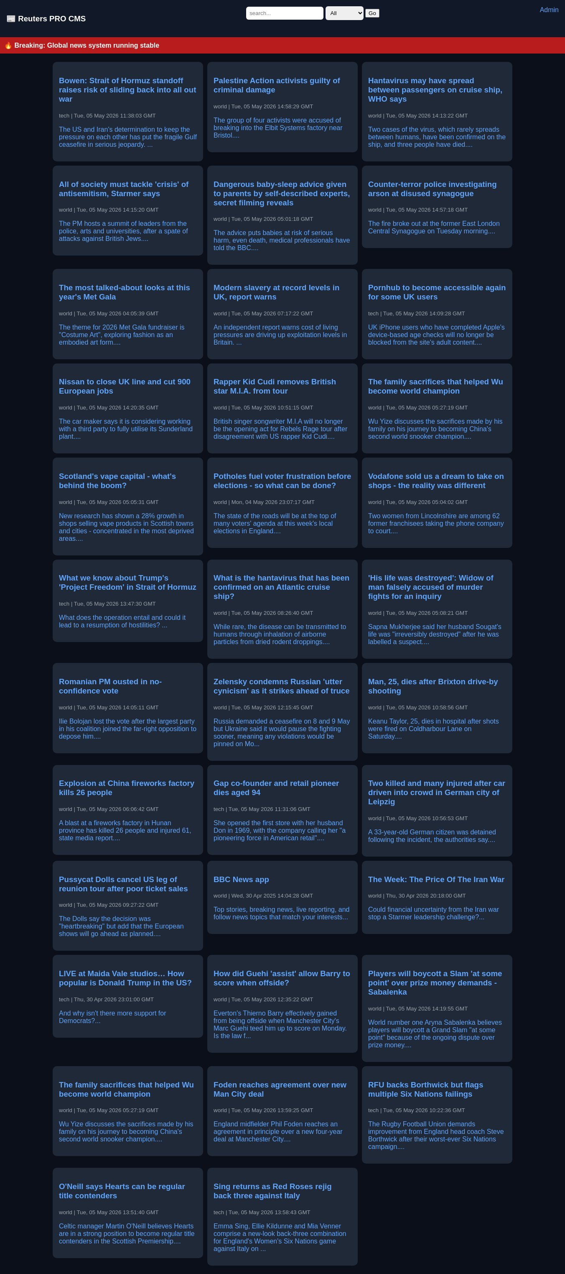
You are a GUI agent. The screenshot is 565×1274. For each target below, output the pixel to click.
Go (372, 13)
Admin (549, 9)
